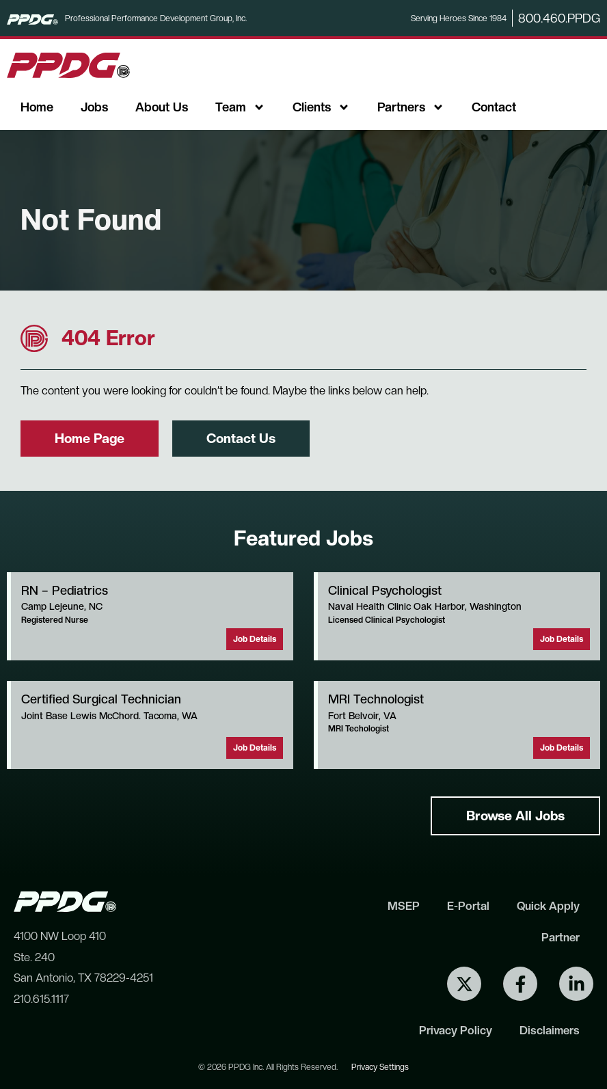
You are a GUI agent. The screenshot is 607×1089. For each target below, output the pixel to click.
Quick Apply (548, 906)
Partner (560, 937)
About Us (161, 107)
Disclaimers (550, 1030)
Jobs (94, 107)
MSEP (404, 906)
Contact (494, 107)
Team (240, 107)
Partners (410, 107)
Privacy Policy (455, 1030)
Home (37, 107)
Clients (321, 107)
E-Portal (468, 906)
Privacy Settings (380, 1067)
